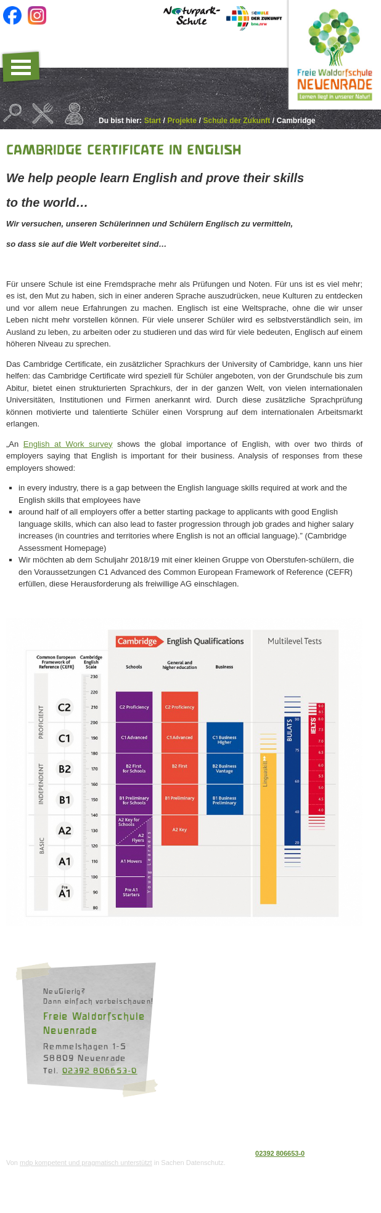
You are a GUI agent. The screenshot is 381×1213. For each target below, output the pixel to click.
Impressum (70, 1130)
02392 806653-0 (99, 1070)
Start (152, 120)
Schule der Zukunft (237, 120)
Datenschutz (26, 1130)
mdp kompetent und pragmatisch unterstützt (86, 1162)
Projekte (182, 120)
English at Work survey (68, 444)
